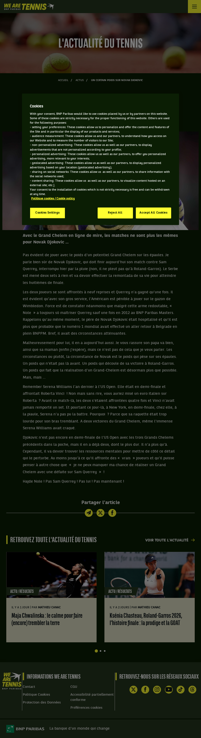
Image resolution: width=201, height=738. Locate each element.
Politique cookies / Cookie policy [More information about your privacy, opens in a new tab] (53, 198)
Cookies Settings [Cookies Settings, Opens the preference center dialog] (47, 212)
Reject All (115, 212)
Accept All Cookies (153, 212)
